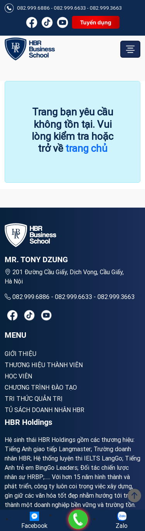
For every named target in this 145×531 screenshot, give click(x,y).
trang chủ (86, 148)
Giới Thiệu (20, 353)
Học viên (18, 376)
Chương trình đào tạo (41, 387)
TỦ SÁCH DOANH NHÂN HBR (44, 410)
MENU (15, 335)
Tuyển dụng (95, 22)
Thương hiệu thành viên (44, 365)
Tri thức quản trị (34, 398)
